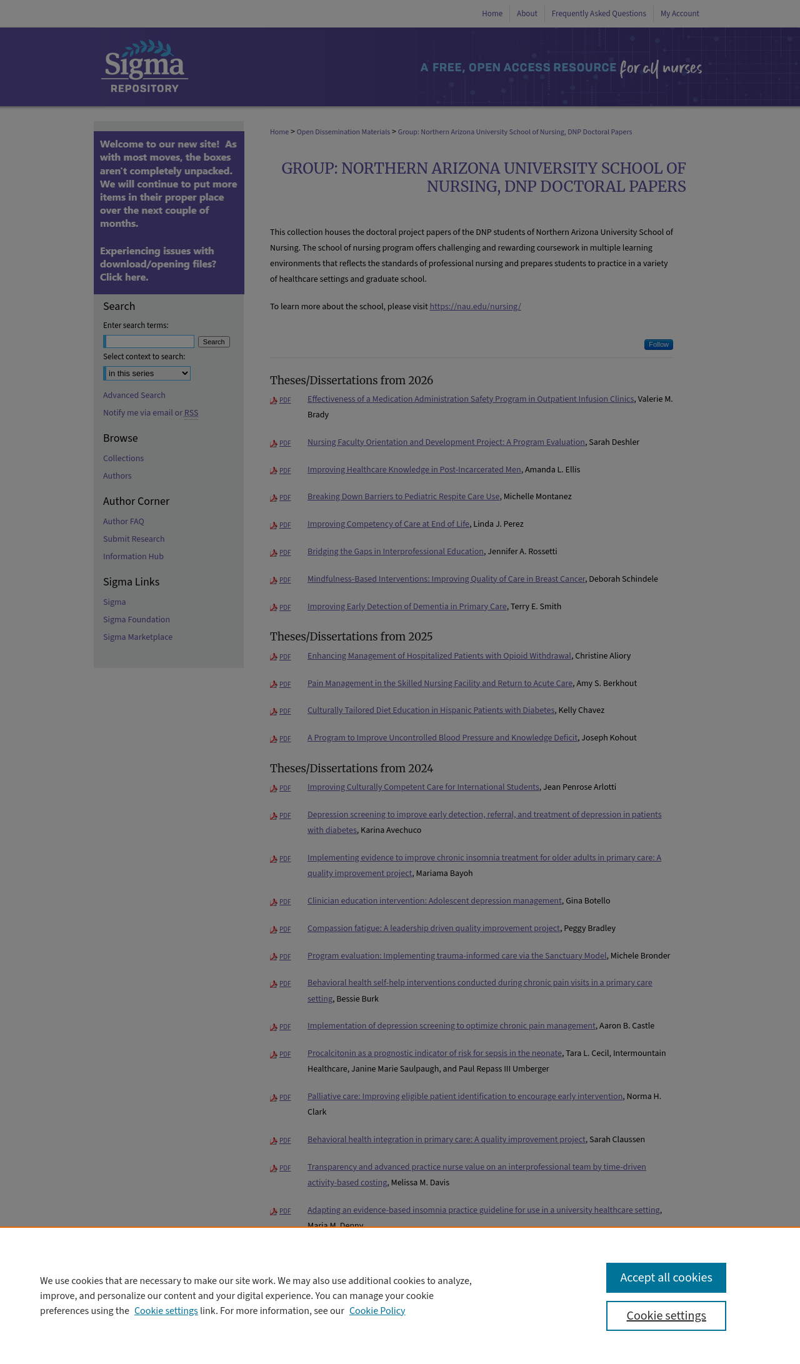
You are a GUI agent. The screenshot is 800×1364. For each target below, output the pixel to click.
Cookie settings (166, 1311)
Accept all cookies (666, 1278)
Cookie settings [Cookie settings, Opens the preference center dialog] (666, 1316)
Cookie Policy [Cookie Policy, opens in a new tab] (377, 1311)
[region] (400, 1295)
